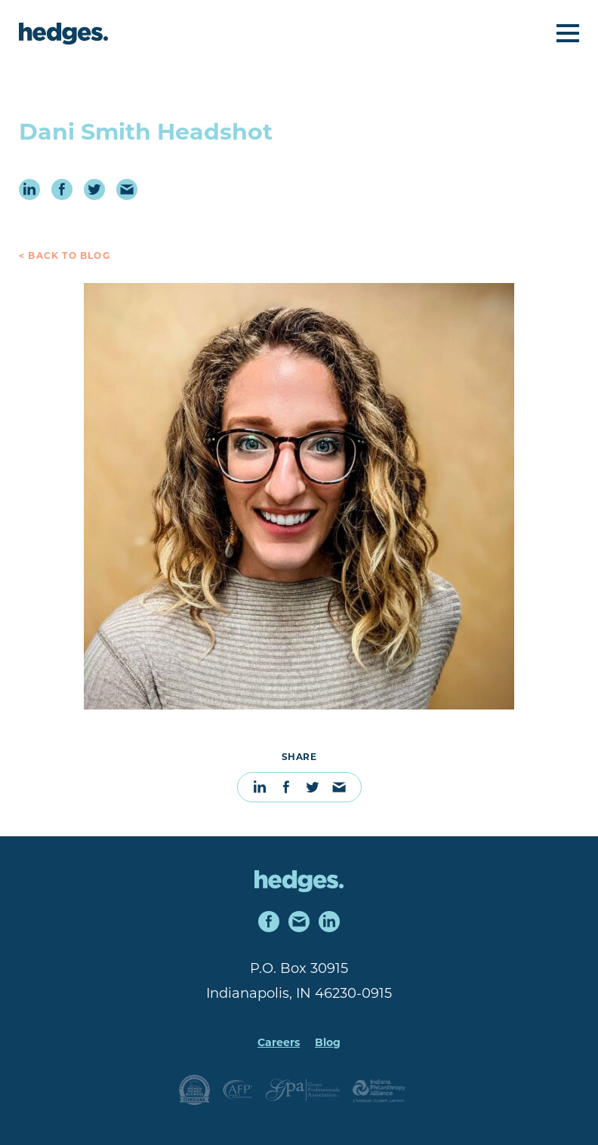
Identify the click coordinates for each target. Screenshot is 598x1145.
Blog (328, 1043)
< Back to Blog (64, 256)
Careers (278, 1043)
